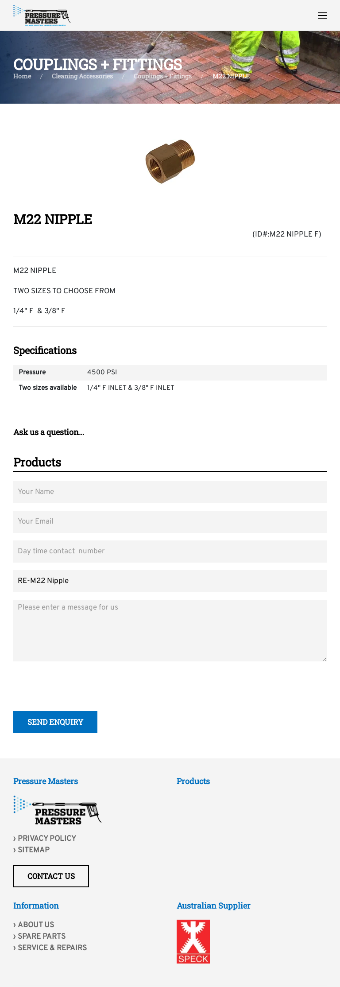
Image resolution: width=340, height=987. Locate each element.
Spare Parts (42, 937)
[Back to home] (42, 15)
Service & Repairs (52, 948)
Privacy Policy (47, 839)
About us (36, 925)
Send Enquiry (55, 723)
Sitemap (34, 850)
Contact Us (51, 876)
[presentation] (80, 687)
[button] (322, 15)
